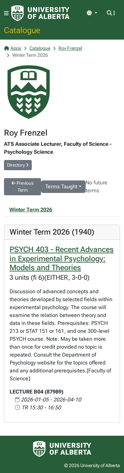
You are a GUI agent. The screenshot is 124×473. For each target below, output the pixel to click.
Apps (12, 48)
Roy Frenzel (70, 48)
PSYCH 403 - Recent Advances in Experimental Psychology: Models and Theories (62, 258)
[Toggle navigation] (6, 13)
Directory (18, 165)
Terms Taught (61, 186)
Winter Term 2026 (30, 209)
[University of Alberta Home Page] (40, 13)
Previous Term (23, 186)
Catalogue (22, 30)
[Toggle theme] (92, 13)
